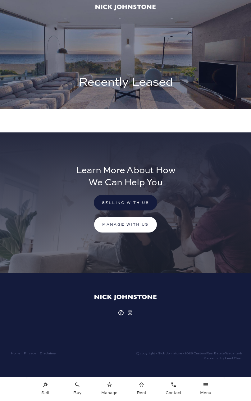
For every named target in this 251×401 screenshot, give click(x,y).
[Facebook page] (121, 313)
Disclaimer (48, 353)
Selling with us (125, 202)
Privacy (30, 353)
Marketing (211, 358)
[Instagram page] (130, 313)
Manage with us (125, 224)
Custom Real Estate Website (216, 353)
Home (15, 353)
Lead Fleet (233, 358)
